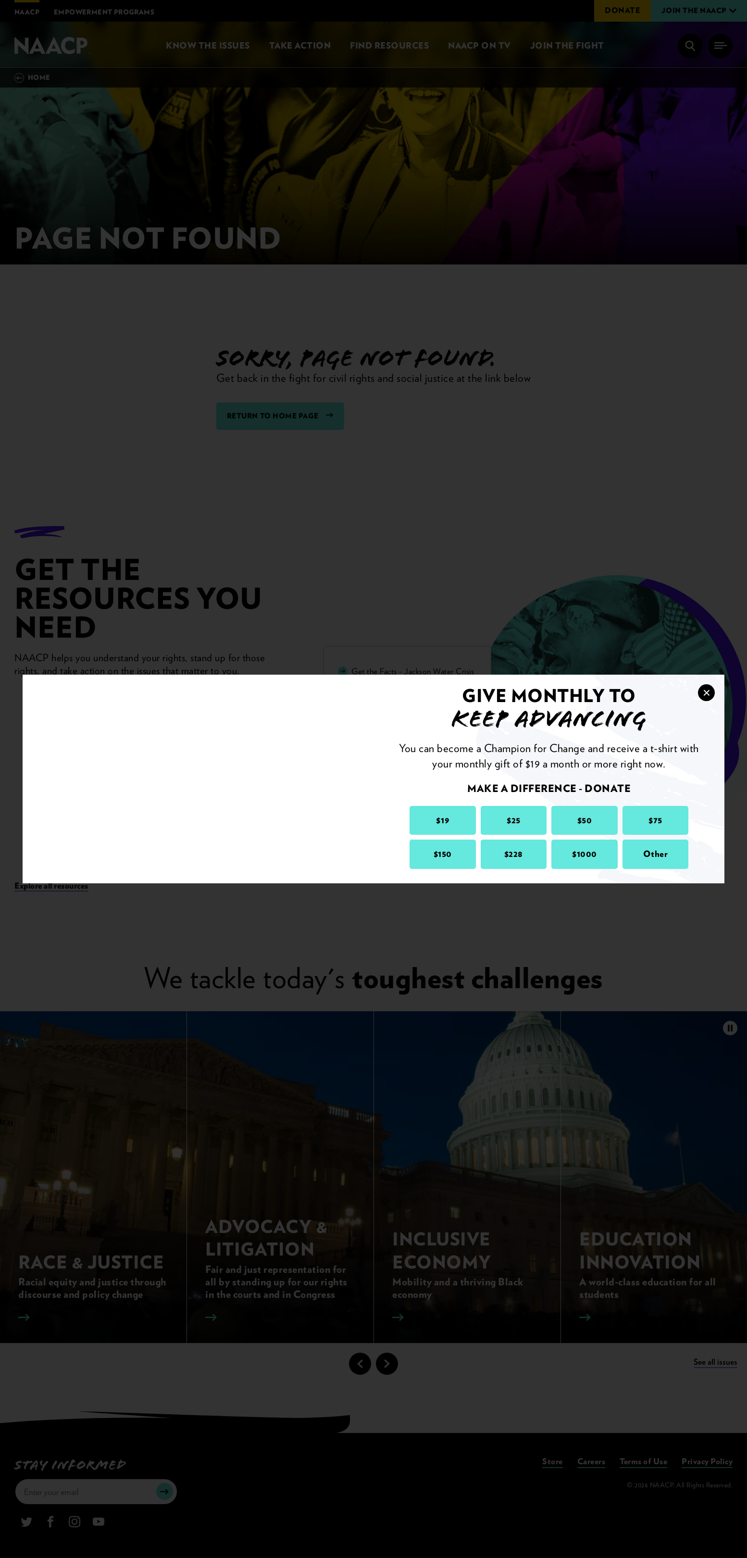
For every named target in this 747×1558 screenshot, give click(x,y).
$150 (443, 854)
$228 (513, 854)
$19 (442, 820)
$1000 (584, 854)
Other (655, 854)
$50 (584, 820)
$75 (655, 820)
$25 (514, 820)
